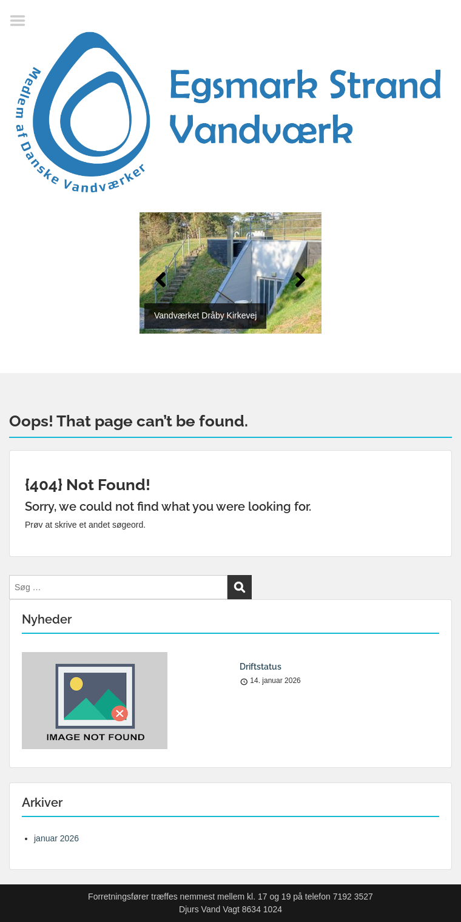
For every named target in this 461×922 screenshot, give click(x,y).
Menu (22, 20)
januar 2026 (56, 838)
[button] (161, 280)
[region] (230, 280)
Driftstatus (260, 666)
